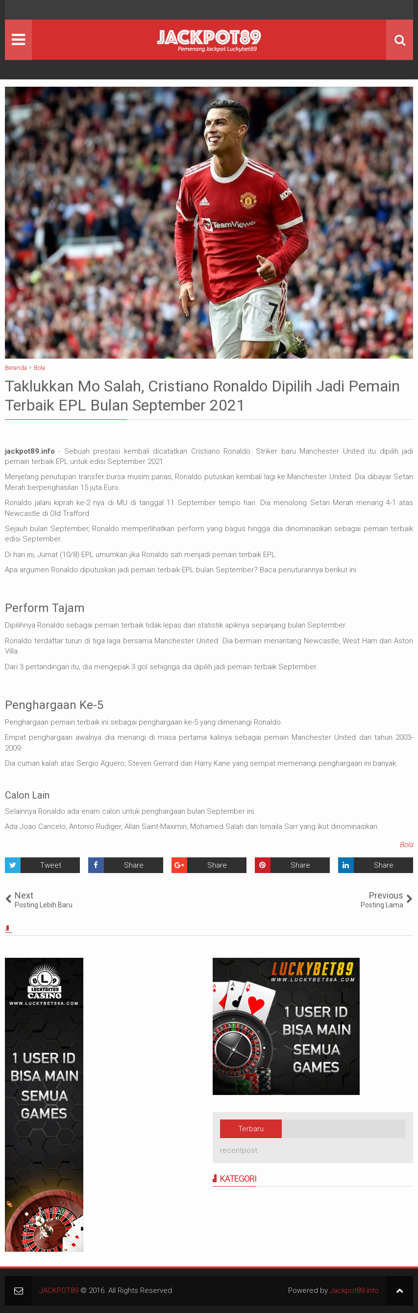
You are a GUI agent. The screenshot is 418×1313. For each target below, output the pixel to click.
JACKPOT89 (58, 1290)
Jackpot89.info (354, 1290)
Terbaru (251, 1128)
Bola (406, 844)
